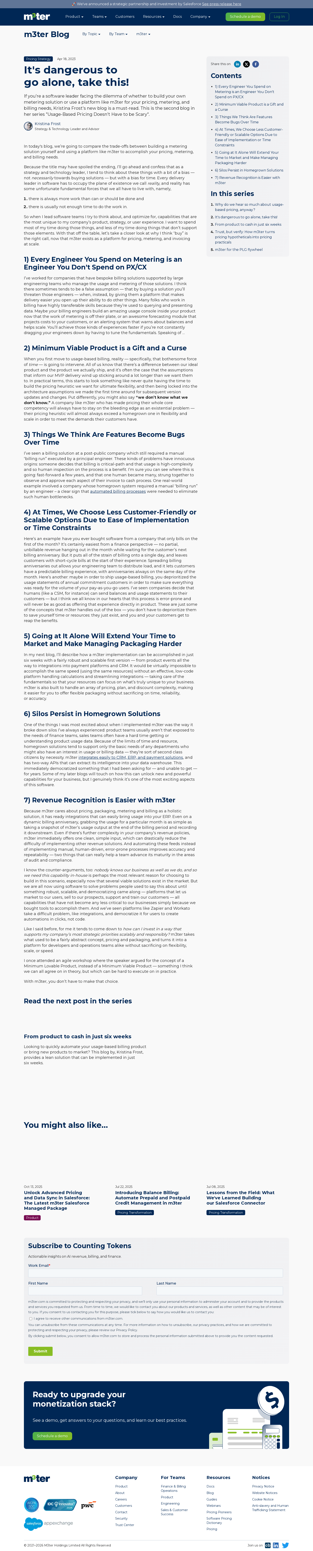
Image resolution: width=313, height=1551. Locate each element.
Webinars (213, 1506)
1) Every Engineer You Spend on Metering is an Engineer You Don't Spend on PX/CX (244, 92)
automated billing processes (118, 491)
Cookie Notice (263, 1499)
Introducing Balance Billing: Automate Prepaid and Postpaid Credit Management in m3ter (152, 1198)
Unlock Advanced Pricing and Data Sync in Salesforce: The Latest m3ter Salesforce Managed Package (57, 1200)
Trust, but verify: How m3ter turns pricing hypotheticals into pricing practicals (245, 237)
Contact (121, 1512)
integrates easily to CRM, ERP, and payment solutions (130, 757)
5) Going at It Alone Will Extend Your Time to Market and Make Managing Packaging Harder (247, 157)
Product (32, 1218)
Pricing (211, 1529)
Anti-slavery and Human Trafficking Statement (270, 1508)
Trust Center (124, 1525)
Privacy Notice (263, 1486)
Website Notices (264, 1493)
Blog (210, 1493)
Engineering (170, 1503)
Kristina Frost (48, 123)
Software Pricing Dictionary (219, 1521)
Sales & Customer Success (174, 1512)
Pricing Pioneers (218, 1512)
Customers (124, 17)
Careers (121, 1499)
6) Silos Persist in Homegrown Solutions (249, 170)
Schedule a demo (245, 17)
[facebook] (255, 64)
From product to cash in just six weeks (248, 224)
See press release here (221, 4)
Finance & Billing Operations (173, 1488)
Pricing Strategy (38, 59)
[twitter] (246, 64)
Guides (211, 1499)
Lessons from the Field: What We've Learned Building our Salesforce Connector (240, 1198)
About (120, 1493)
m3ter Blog (46, 34)
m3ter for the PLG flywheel (239, 250)
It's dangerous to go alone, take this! (246, 217)
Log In (279, 17)
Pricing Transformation (134, 1213)
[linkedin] (237, 64)
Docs (177, 17)
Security (121, 1518)
